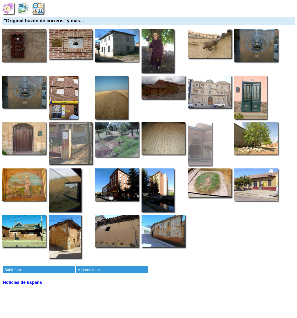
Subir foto (12, 270)
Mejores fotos (89, 270)
